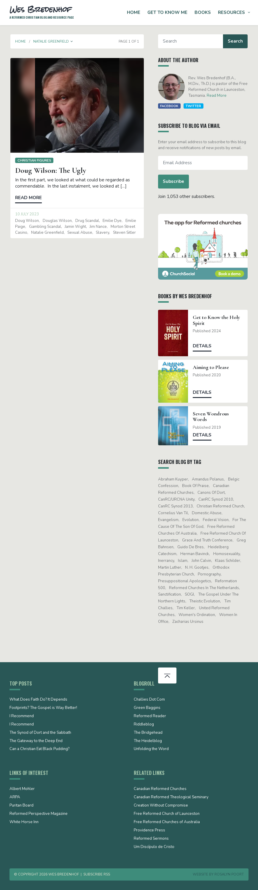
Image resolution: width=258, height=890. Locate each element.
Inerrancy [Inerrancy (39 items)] (167, 560)
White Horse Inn (24, 822)
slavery (101, 232)
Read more (27, 198)
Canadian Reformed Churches (160, 789)
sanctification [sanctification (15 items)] (170, 594)
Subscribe (174, 181)
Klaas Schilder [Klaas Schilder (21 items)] (228, 560)
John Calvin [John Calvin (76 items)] (202, 560)
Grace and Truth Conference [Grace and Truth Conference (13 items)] (208, 540)
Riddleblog (144, 724)
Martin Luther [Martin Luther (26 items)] (170, 567)
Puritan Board (21, 805)
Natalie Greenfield (46, 232)
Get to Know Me (167, 12)
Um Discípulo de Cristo (154, 847)
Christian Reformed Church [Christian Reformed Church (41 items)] (221, 506)
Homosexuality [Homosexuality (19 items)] (227, 554)
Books (203, 12)
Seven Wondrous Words (212, 417)
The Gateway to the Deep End (36, 741)
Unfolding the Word (151, 749)
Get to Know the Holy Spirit (217, 320)
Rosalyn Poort (229, 874)
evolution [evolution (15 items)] (191, 520)
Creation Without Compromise (161, 805)
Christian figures (33, 160)
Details (203, 346)
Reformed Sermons (151, 838)
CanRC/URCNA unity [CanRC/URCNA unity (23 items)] (177, 499)
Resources (231, 12)
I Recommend (21, 716)
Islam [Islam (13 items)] (183, 560)
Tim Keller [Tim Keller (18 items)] (186, 608)
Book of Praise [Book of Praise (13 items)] (196, 485)
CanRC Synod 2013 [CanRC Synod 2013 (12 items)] (176, 506)
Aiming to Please (212, 367)
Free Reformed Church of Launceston (167, 814)
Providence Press (149, 830)
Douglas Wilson (56, 220)
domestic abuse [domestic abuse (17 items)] (207, 513)
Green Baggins (147, 708)
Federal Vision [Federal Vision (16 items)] (217, 520)
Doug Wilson (26, 220)
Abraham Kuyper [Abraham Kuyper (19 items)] (174, 479)
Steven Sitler (123, 232)
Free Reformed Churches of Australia (167, 822)
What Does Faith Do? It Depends (38, 699)
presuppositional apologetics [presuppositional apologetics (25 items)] (185, 581)
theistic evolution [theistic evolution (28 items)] (205, 601)
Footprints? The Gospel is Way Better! (43, 708)
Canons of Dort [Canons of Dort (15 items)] (212, 492)
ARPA (14, 797)
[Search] (191, 41)
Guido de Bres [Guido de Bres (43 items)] (191, 547)
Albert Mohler (22, 789)
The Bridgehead (148, 733)
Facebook (170, 106)
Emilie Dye (111, 220)
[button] (71, 41)
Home (133, 12)
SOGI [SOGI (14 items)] (190, 594)
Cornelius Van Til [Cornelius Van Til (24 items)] (174, 513)
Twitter (194, 106)
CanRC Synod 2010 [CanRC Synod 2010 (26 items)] (216, 499)
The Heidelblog (148, 741)
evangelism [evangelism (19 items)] (169, 520)
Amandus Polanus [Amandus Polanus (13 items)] (209, 479)
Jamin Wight (74, 226)
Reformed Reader (150, 716)
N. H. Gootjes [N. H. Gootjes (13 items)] (197, 567)
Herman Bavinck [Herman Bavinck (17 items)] (195, 554)
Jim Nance (97, 226)
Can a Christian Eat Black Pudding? (39, 749)
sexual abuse (78, 232)
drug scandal (86, 220)
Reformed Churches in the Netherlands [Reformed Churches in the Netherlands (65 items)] (205, 588)
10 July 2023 (26, 214)
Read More (217, 95)
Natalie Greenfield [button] (50, 41)
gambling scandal (44, 226)
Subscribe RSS (96, 874)
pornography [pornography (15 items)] (210, 574)
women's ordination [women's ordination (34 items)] (197, 614)
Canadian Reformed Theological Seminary (171, 797)
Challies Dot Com (149, 699)
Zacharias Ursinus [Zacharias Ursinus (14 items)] (188, 621)
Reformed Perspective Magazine (38, 814)
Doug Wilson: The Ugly (49, 170)
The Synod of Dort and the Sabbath (40, 733)
